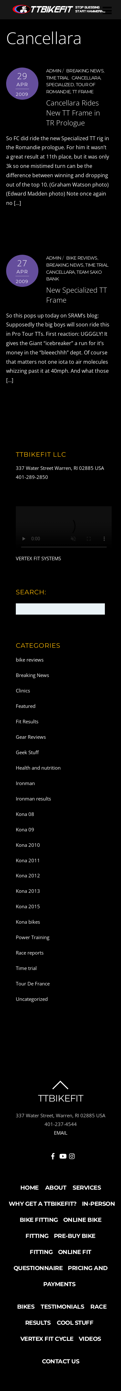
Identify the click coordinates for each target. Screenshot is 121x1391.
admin (53, 70)
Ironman (25, 783)
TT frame (82, 91)
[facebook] (52, 1155)
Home (29, 1187)
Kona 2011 (28, 860)
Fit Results (27, 721)
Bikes (26, 1306)
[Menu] (107, 10)
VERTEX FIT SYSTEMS (38, 558)
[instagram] (72, 1155)
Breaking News (85, 70)
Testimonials (62, 1306)
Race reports (30, 952)
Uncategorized (32, 999)
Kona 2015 (28, 906)
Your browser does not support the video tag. (64, 530)
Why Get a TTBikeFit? (43, 1203)
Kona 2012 (28, 875)
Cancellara (86, 77)
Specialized (60, 84)
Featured (25, 706)
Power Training (32, 937)
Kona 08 (25, 814)
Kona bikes (28, 922)
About (55, 1187)
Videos (90, 1338)
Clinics (23, 690)
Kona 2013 (28, 891)
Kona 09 (25, 829)
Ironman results (33, 798)
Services (87, 1187)
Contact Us (60, 1361)
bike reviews (81, 258)
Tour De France (33, 983)
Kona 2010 (28, 845)
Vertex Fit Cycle (47, 1338)
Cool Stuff (75, 1322)
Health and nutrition (38, 767)
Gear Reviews (31, 737)
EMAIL (60, 1133)
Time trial (57, 77)
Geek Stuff (27, 752)
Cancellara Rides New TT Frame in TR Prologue (73, 113)
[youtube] (62, 1155)
